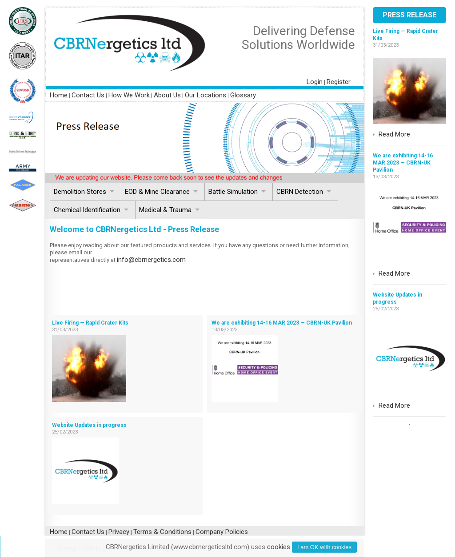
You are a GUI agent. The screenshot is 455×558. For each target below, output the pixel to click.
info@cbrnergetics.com (151, 260)
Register (339, 82)
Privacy (118, 532)
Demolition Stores (80, 192)
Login (315, 82)
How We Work (129, 95)
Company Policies (222, 532)
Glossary (243, 95)
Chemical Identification (87, 210)
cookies (278, 547)
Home (59, 95)
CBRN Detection (299, 192)
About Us (167, 95)
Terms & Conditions (162, 532)
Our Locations (205, 95)
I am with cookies (324, 547)
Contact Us (88, 95)
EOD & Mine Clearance (157, 192)
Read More (394, 134)
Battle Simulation (233, 192)
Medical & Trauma (165, 210)
